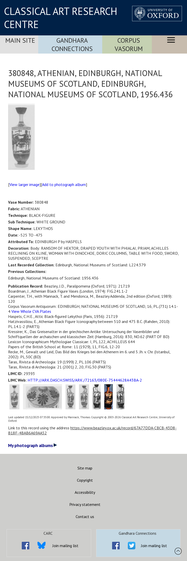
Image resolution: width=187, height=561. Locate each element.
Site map (84, 468)
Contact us (85, 516)
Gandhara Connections (72, 44)
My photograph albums (32, 445)
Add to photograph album (64, 184)
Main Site (20, 40)
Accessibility (85, 492)
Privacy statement (84, 504)
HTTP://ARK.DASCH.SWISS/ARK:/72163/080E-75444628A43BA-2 (85, 380)
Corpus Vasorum (129, 44)
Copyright (85, 480)
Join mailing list (65, 545)
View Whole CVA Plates (31, 311)
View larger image (24, 184)
